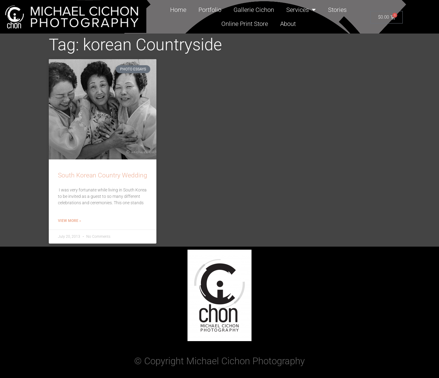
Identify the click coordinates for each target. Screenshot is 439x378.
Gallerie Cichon (254, 9)
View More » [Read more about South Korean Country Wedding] (69, 221)
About (288, 23)
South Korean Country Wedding (102, 175)
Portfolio (209, 9)
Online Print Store (244, 23)
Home (178, 9)
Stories (337, 9)
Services (301, 10)
